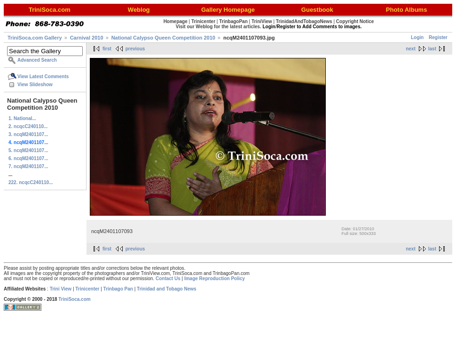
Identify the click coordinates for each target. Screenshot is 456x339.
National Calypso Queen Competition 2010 (163, 37)
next (411, 48)
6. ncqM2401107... (28, 158)
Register (438, 37)
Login (417, 37)
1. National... (22, 118)
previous (135, 48)
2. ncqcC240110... (27, 126)
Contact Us (168, 278)
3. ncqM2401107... (28, 134)
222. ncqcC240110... (30, 182)
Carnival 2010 (86, 37)
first (106, 48)
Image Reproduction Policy (214, 278)
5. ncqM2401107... (28, 150)
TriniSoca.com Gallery (35, 37)
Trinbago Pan (118, 288)
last (432, 48)
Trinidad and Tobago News (167, 288)
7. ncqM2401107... (28, 166)
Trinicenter (87, 288)
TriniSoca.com (74, 299)
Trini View (61, 288)
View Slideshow (35, 84)
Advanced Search (37, 60)
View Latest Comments (43, 76)
